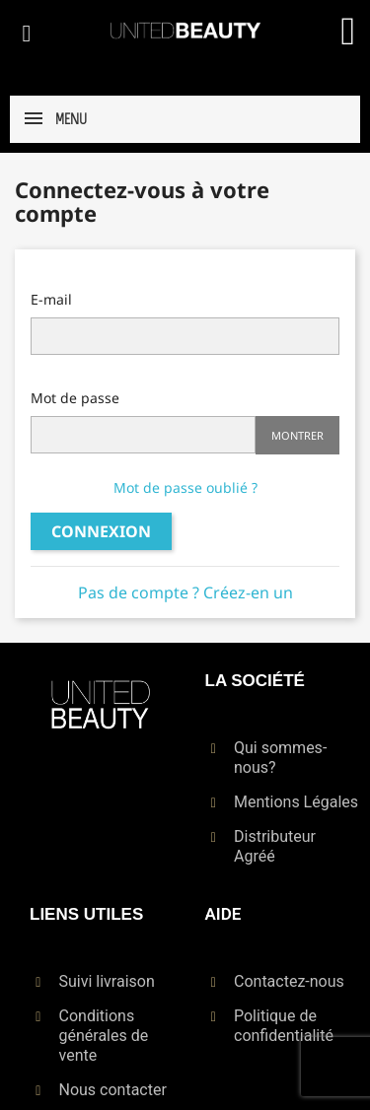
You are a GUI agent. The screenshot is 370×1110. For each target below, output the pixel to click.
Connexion (101, 531)
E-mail (51, 299)
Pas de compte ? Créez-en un (185, 592)
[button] (26, 33)
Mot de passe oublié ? (185, 487)
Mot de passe (75, 397)
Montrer (297, 435)
